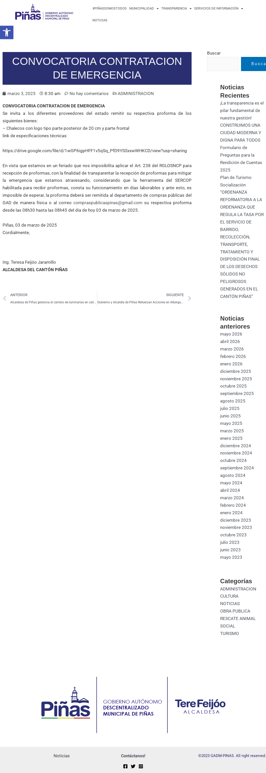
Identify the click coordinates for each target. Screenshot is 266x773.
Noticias (99, 20)
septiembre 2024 (237, 467)
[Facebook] (125, 766)
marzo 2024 (232, 497)
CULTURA (229, 596)
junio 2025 (230, 415)
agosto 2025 (232, 400)
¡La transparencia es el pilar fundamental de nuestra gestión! (242, 110)
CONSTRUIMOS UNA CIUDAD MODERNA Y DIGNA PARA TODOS (240, 133)
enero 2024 (231, 512)
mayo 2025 (231, 423)
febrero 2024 (233, 505)
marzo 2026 (232, 348)
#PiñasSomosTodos (109, 8)
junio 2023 (230, 549)
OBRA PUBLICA (235, 611)
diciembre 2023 (235, 520)
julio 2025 (229, 408)
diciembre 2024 (235, 445)
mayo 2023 (231, 557)
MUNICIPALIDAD (144, 8)
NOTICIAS (230, 603)
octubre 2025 (233, 386)
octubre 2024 (233, 460)
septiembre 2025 (237, 393)
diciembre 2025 (235, 371)
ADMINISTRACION (136, 93)
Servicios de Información (218, 8)
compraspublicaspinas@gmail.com (107, 202)
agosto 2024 (232, 475)
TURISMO (229, 633)
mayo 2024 (231, 482)
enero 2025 (231, 438)
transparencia (176, 8)
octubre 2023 (233, 534)
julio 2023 (229, 542)
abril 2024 (230, 490)
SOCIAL (227, 626)
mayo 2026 (231, 334)
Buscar (214, 53)
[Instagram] (141, 766)
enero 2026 (231, 363)
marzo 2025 (232, 430)
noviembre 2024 (236, 453)
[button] (6, 32)
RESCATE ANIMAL (238, 618)
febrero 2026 (233, 356)
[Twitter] (133, 766)
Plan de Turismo (236, 177)
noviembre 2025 (236, 378)
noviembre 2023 (236, 527)
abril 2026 (230, 341)
